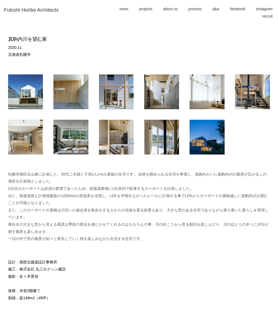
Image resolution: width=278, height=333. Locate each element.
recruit (267, 16)
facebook (237, 9)
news (123, 9)
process (195, 9)
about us (170, 9)
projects (145, 9)
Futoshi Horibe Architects (31, 10)
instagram (264, 9)
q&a (215, 9)
